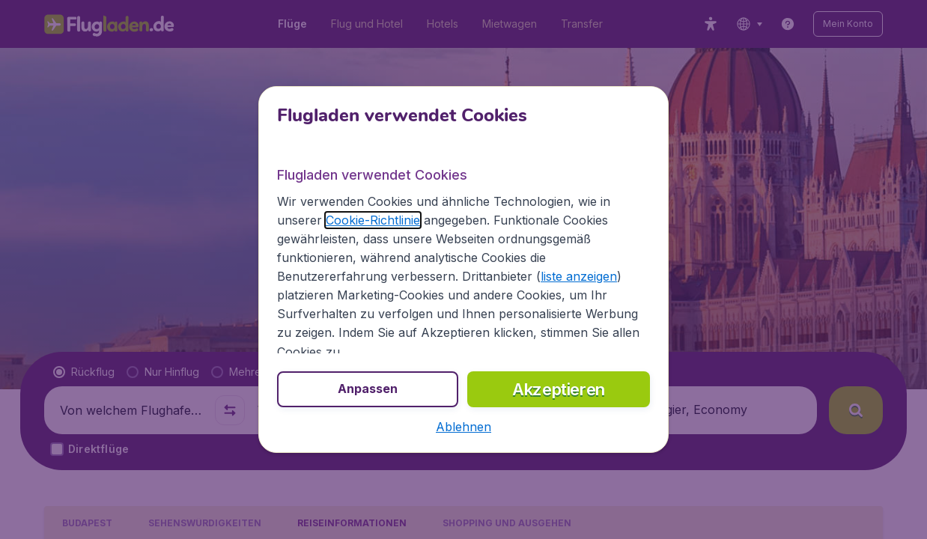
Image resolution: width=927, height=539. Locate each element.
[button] (463, 426)
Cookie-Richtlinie (373, 220)
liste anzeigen (579, 276)
